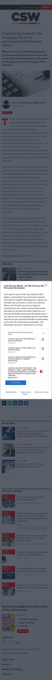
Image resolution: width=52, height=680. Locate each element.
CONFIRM (16, 383)
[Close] (46, 286)
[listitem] (26, 333)
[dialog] (26, 340)
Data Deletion (11, 392)
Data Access (26, 392)
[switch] (42, 339)
